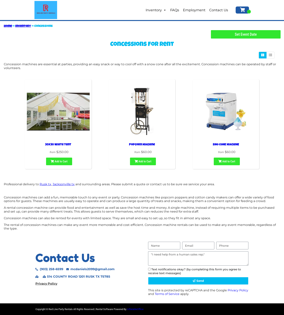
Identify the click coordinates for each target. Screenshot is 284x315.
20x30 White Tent (58, 144)
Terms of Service (167, 294)
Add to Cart (59, 161)
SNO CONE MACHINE (226, 144)
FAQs (174, 10)
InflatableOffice (135, 309)
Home (8, 26)
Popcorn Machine (142, 144)
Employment (194, 10)
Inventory (156, 10)
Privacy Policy (46, 283)
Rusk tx (45, 184)
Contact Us (218, 10)
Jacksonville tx (64, 184)
